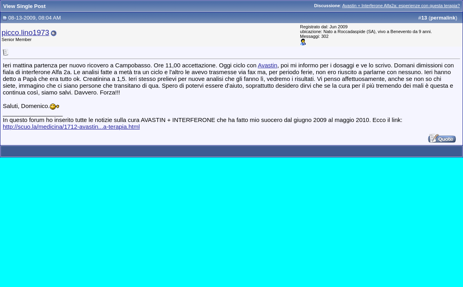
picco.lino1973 (25, 32)
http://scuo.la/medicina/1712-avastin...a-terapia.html (71, 126)
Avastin (268, 65)
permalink (442, 18)
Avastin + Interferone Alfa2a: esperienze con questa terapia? (401, 5)
